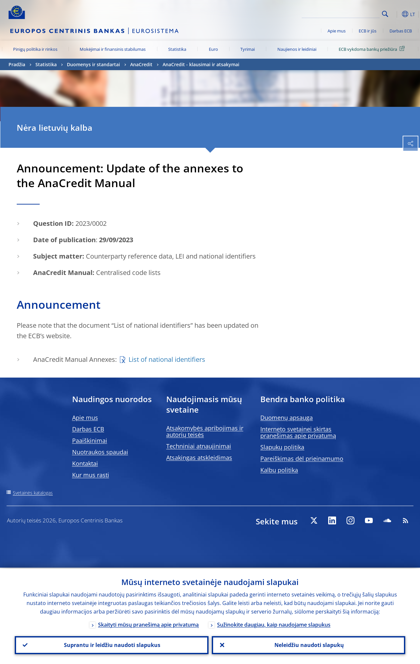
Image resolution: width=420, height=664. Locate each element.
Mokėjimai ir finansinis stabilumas (113, 49)
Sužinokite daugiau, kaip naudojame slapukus (273, 623)
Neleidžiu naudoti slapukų (308, 644)
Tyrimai (247, 49)
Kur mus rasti (90, 475)
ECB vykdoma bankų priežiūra (373, 49)
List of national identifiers (167, 359)
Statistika (177, 49)
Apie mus (337, 31)
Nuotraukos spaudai (100, 452)
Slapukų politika (282, 447)
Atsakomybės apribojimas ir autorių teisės (204, 431)
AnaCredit (141, 64)
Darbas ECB (401, 31)
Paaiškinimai (89, 440)
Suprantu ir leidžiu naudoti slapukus (111, 644)
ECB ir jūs (367, 31)
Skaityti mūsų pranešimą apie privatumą (148, 623)
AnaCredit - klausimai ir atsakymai (201, 64)
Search (385, 14)
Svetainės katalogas (33, 493)
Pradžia (17, 64)
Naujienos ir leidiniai (296, 49)
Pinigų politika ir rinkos (35, 49)
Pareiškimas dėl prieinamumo (301, 458)
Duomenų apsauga (286, 417)
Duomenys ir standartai (93, 64)
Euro (213, 49)
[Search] (347, 13)
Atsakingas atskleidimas (199, 457)
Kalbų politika (279, 470)
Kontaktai (85, 463)
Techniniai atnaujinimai (198, 446)
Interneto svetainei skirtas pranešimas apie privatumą (298, 432)
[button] (395, 14)
